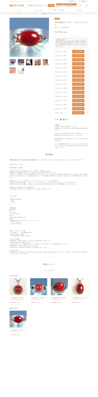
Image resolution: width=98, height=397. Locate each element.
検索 (51, 5)
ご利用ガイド (72, 1)
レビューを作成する (49, 270)
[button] (11, 36)
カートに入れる (78, 51)
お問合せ (83, 1)
